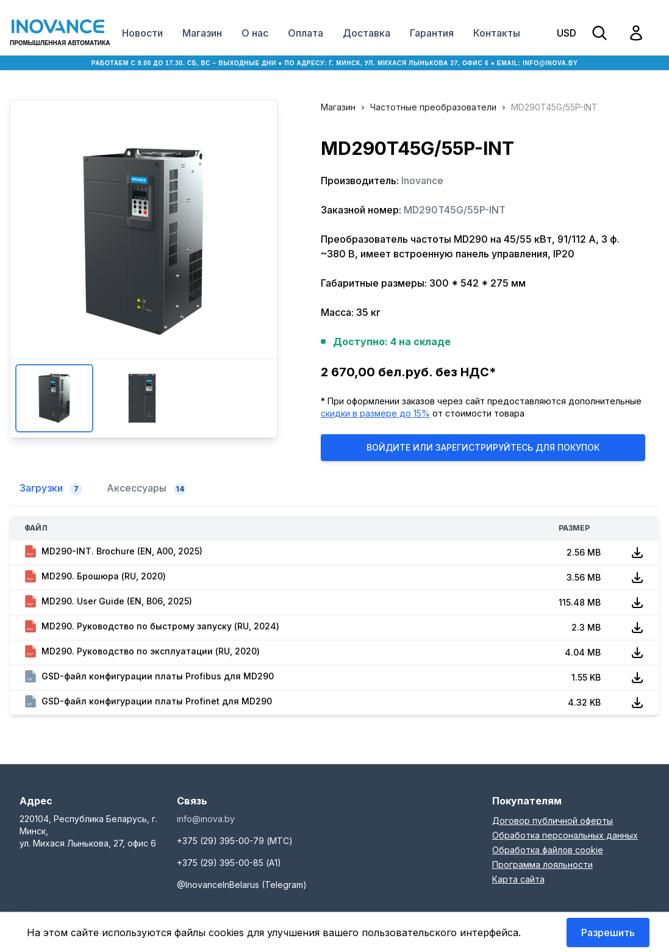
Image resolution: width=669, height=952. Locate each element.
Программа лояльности (542, 864)
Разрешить (608, 932)
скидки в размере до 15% (375, 413)
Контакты (496, 33)
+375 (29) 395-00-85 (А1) (229, 862)
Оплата (305, 33)
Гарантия (432, 33)
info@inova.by (550, 63)
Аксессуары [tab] (146, 488)
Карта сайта (518, 879)
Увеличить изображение (143, 241)
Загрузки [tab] (51, 488)
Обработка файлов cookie (547, 850)
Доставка (366, 33)
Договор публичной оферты (552, 820)
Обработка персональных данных (565, 835)
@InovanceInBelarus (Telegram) (242, 884)
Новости (142, 33)
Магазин (202, 33)
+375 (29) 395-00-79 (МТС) (235, 841)
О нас (254, 33)
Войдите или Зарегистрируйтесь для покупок (483, 447)
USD (566, 33)
